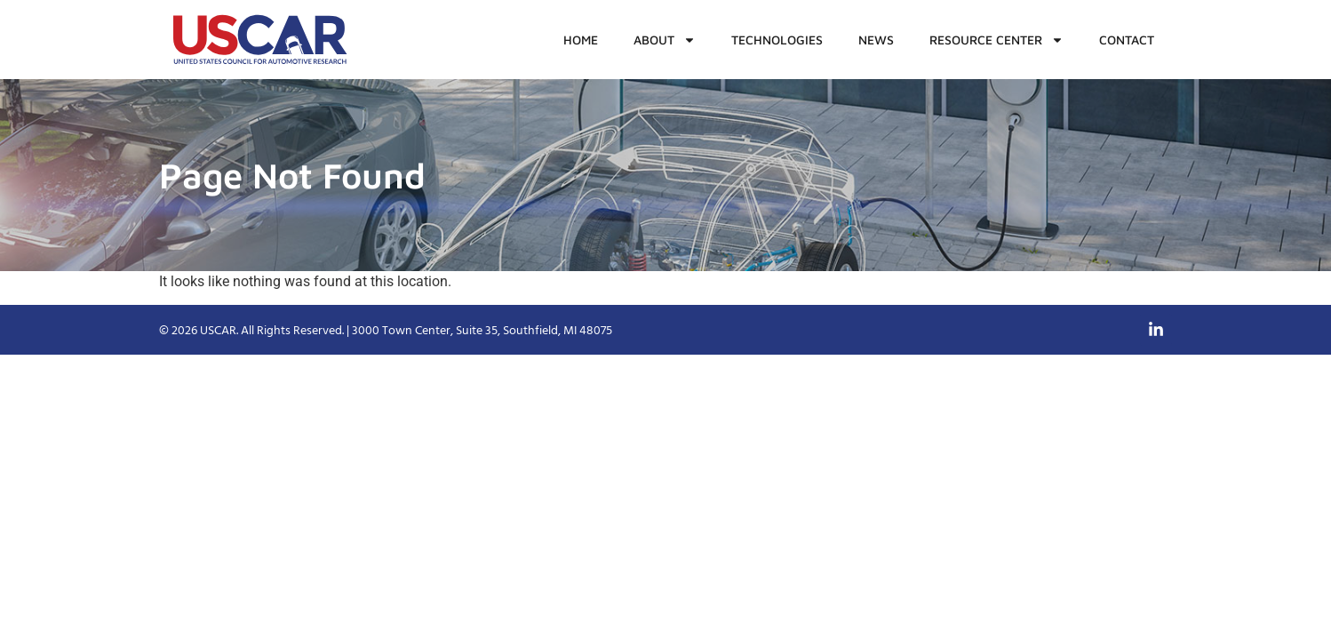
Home (580, 39)
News (876, 39)
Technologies (777, 39)
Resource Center (996, 40)
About (665, 40)
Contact (1126, 39)
